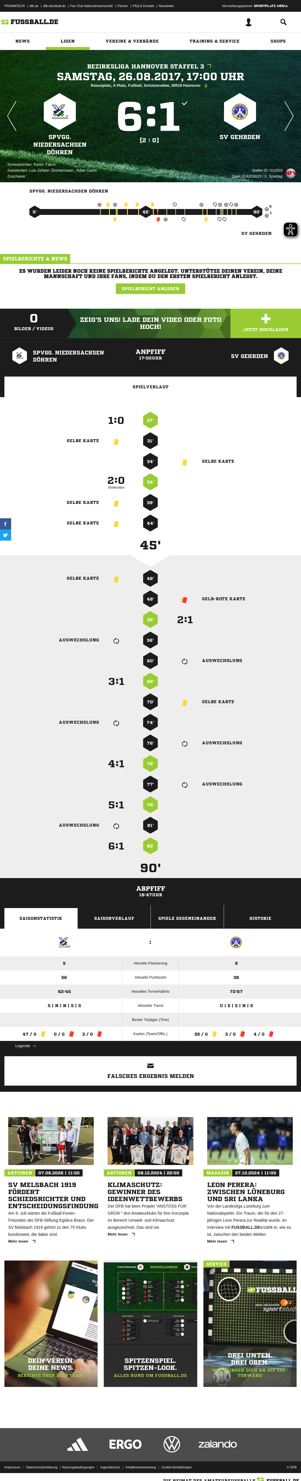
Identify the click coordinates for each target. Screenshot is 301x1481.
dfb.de (34, 6)
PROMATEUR (14, 6)
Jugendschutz (110, 1467)
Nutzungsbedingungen (78, 1467)
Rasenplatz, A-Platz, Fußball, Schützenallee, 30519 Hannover (150, 85)
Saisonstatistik (40, 918)
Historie (260, 918)
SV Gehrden (240, 137)
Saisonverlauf (114, 918)
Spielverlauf (151, 387)
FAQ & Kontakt (143, 6)
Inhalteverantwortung (141, 1467)
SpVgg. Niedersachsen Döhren (60, 145)
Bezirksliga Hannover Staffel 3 (150, 66)
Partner (123, 6)
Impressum (12, 1467)
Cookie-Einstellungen (176, 1467)
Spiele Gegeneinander (187, 918)
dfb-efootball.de (54, 6)
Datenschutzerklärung (41, 1467)
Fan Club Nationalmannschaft (91, 6)
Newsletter (166, 6)
